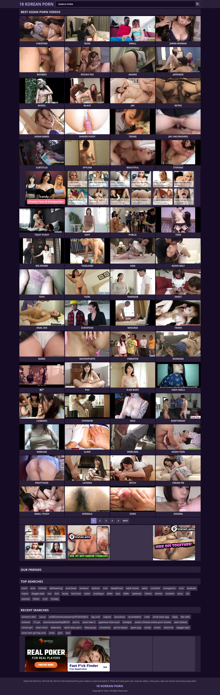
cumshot (155, 588)
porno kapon (120, 627)
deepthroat (117, 588)
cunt (45, 598)
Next (125, 520)
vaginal (107, 616)
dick (57, 593)
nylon (87, 593)
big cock (95, 616)
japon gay (136, 627)
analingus (98, 593)
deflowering (56, 588)
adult (144, 588)
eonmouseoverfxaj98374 (56, 622)
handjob (127, 622)
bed (68, 632)
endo (51, 632)
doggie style (38, 593)
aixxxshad (119, 616)
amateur (84, 588)
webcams (56, 627)
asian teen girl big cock (34, 632)
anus (180, 593)
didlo (126, 593)
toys (118, 593)
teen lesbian (180, 622)
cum (105, 588)
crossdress (104, 627)
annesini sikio (29, 616)
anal (33, 588)
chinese (42, 588)
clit (187, 593)
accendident (134, 616)
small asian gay (161, 616)
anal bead (71, 588)
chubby (55, 598)
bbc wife (185, 616)
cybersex (136, 593)
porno (76, 622)
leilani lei (168, 627)
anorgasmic (169, 588)
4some (158, 593)
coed (146, 616)
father (36, 598)
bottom (96, 588)
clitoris (148, 593)
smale (148, 627)
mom (24, 588)
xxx (49, 593)
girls (60, 632)
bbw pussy (90, 627)
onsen (157, 627)
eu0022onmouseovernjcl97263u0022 (68, 616)
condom (170, 593)
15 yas (36, 622)
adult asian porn (73, 627)
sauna (42, 616)
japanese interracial (109, 622)
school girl (27, 627)
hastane (26, 622)
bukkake (191, 588)
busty (65, 593)
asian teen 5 (89, 622)
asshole (26, 598)
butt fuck (76, 593)
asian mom (42, 627)
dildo (109, 593)
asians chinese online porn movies (153, 622)
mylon (25, 593)
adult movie (132, 588)
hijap (174, 616)
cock (181, 588)
